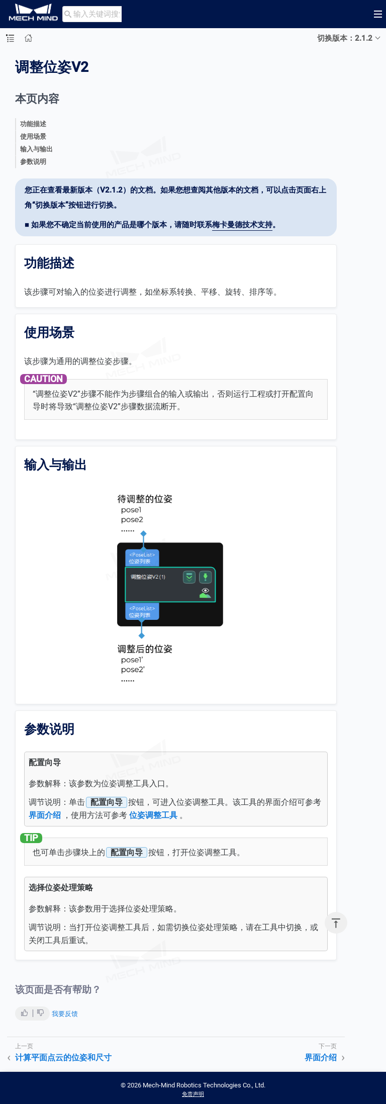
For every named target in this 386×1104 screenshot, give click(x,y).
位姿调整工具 (153, 815)
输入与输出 (36, 149)
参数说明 (33, 161)
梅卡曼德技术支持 (242, 224)
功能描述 (33, 124)
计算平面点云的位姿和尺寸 (63, 1057)
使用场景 (33, 136)
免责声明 (193, 1094)
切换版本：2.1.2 (344, 38)
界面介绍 (45, 815)
